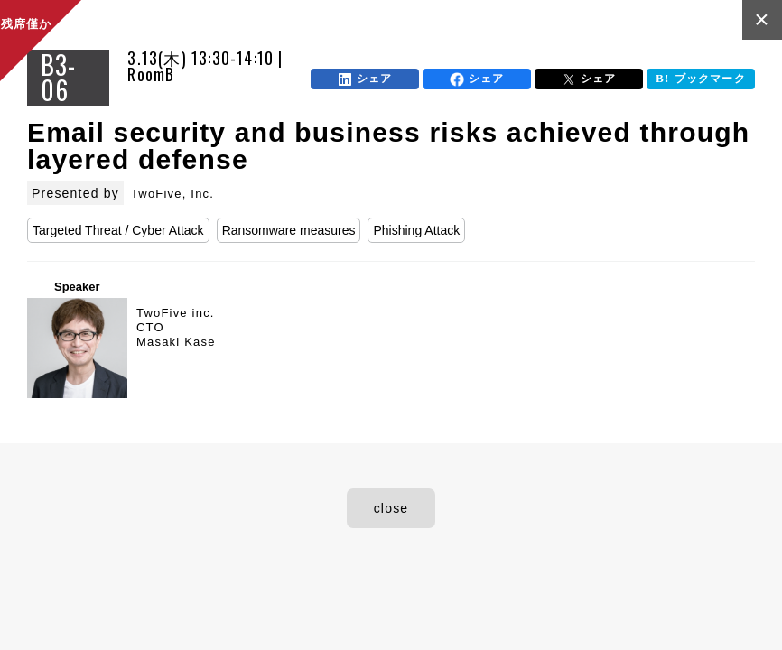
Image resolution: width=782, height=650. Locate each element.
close (391, 508)
